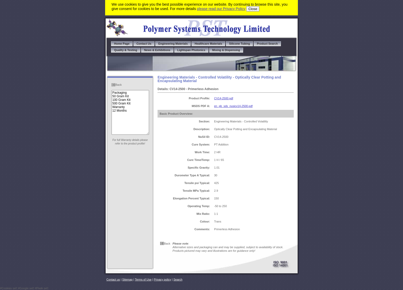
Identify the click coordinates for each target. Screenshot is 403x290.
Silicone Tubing (239, 43)
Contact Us (143, 43)
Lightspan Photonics (191, 50)
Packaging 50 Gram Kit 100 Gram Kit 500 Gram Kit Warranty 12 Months (130, 112)
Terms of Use (143, 279)
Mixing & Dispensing (226, 50)
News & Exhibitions (157, 50)
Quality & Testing (125, 50)
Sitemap (127, 279)
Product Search (267, 43)
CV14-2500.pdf (223, 98)
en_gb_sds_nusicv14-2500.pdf (233, 106)
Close (252, 9)
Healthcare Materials (208, 43)
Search (177, 279)
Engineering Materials (173, 43)
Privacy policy (162, 279)
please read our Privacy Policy (221, 9)
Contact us (113, 279)
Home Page (122, 43)
